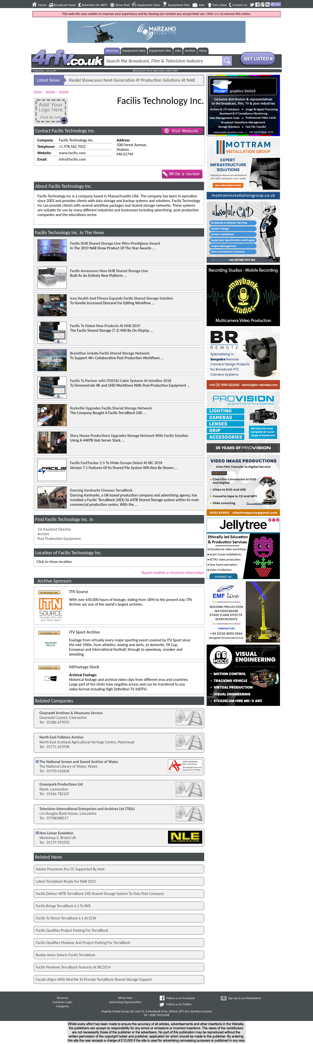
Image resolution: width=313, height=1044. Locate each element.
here (216, 14)
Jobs (202, 5)
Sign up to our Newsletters (244, 998)
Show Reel (122, 5)
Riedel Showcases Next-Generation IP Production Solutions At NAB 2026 (132, 81)
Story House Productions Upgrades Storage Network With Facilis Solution (129, 435)
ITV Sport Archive (84, 632)
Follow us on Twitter (179, 1004)
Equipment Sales (148, 5)
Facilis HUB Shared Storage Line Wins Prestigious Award (115, 243)
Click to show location (54, 561)
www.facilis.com (72, 153)
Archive (190, 51)
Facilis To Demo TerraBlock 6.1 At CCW (66, 918)
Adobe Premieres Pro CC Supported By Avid (70, 869)
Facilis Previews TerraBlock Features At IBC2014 (73, 967)
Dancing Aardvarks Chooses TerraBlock (101, 490)
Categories (62, 1006)
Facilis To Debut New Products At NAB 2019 (105, 325)
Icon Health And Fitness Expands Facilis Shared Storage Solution (121, 298)
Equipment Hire (179, 5)
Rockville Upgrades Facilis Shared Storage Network (111, 408)
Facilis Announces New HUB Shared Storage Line (109, 270)
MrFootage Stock (84, 667)
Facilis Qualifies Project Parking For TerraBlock (72, 930)
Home (42, 5)
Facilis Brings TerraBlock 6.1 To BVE (63, 906)
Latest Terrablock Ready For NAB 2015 (66, 881)
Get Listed (220, 5)
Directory (112, 51)
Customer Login (62, 1002)
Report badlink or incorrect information (173, 572)
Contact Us (239, 5)
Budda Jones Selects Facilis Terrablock (65, 955)
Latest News (48, 80)
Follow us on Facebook (181, 998)
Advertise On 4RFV (95, 5)
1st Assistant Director (54, 529)
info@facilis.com (72, 159)
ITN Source (78, 591)
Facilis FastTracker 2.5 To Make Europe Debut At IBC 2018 (116, 462)
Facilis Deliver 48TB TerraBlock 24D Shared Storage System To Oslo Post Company (100, 893)
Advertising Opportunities (125, 1002)
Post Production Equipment (59, 538)
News (203, 51)
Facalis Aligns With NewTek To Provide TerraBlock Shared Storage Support (94, 979)
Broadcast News (65, 5)
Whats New (125, 998)
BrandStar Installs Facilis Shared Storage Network (110, 353)
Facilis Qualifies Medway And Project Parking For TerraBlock (83, 942)
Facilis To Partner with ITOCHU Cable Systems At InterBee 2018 (120, 380)
